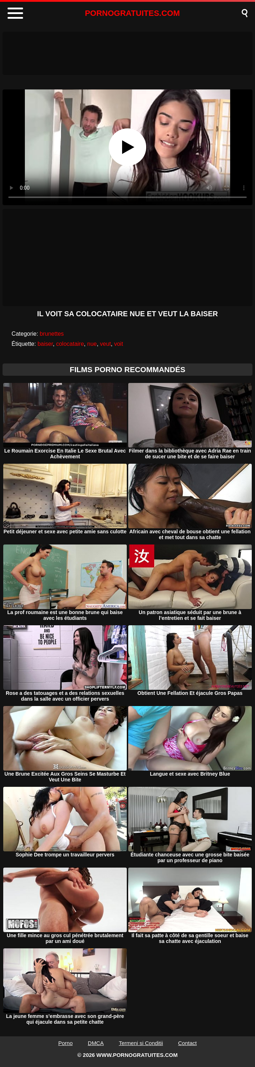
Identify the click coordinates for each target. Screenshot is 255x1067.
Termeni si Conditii (141, 1043)
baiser (45, 344)
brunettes (52, 334)
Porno (65, 1043)
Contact (187, 1043)
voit (118, 344)
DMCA (96, 1043)
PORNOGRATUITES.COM (132, 13)
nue (92, 344)
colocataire (70, 344)
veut (105, 344)
